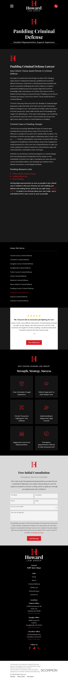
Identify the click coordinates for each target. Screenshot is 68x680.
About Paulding (18, 179)
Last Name (38, 495)
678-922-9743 (34, 567)
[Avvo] (34, 648)
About (34, 580)
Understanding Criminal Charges (24, 174)
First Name (14, 495)
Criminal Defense (34, 584)
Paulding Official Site (19, 176)
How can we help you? (17, 512)
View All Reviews (34, 342)
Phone (13, 501)
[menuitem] (34, 256)
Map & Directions (34, 613)
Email (36, 501)
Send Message (34, 538)
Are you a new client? (17, 506)
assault (14, 139)
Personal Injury (34, 591)
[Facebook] (30, 648)
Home (34, 577)
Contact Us (34, 595)
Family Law (34, 587)
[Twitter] (38, 648)
